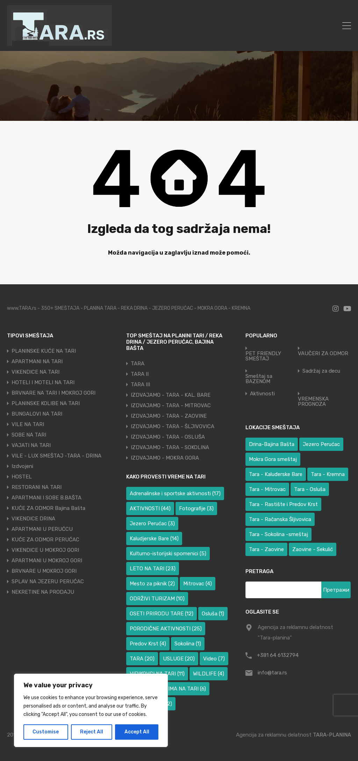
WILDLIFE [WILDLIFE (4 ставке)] (208, 674)
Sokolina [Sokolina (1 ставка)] (187, 644)
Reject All (91, 732)
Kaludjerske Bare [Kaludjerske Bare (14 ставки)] (154, 538)
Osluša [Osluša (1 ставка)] (213, 613)
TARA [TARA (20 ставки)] (142, 659)
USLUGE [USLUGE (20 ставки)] (179, 659)
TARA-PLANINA (332, 735)
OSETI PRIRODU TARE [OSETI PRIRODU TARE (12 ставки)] (161, 613)
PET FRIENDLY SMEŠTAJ (263, 356)
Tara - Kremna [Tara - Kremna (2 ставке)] (328, 474)
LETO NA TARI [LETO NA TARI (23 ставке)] (153, 568)
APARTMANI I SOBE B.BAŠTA (46, 498)
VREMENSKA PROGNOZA (313, 401)
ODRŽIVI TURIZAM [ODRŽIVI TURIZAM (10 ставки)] (157, 598)
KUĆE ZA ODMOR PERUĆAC (45, 539)
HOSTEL (22, 477)
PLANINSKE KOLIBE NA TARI (46, 403)
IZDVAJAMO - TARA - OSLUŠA (168, 437)
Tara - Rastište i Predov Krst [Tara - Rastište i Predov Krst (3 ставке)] (283, 504)
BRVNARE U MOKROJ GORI (44, 571)
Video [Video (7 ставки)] (214, 659)
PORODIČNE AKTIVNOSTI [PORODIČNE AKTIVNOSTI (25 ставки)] (166, 628)
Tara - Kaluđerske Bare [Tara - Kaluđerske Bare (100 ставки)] (275, 474)
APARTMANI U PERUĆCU (42, 529)
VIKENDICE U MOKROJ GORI (45, 550)
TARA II (140, 374)
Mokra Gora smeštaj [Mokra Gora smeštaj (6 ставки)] (273, 459)
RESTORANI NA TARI (37, 487)
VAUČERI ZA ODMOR (323, 353)
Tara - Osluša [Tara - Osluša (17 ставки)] (309, 489)
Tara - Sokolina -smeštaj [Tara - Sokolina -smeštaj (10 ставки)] (278, 534)
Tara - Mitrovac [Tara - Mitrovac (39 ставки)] (267, 489)
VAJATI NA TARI (31, 445)
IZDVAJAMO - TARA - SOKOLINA (170, 447)
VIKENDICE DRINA (33, 518)
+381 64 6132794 (278, 655)
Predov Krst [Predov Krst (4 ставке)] (148, 644)
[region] (91, 710)
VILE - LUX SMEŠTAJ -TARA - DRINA (56, 456)
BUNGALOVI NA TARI (37, 414)
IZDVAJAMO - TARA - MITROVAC (171, 405)
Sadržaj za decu (321, 371)
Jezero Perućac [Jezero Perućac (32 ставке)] (321, 444)
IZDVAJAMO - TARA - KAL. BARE (170, 395)
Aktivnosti (262, 393)
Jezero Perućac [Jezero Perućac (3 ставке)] (152, 523)
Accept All (136, 732)
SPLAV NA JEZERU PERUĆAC (48, 581)
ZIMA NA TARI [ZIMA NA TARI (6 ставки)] (185, 689)
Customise (46, 732)
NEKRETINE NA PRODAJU (43, 592)
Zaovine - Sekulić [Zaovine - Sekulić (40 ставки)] (312, 549)
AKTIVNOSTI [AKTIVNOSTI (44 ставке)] (150, 508)
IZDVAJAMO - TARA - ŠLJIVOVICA (172, 426)
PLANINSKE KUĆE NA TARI (44, 351)
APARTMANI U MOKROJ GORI (47, 560)
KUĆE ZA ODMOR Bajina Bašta (48, 508)
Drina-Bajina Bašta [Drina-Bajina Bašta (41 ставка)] (271, 444)
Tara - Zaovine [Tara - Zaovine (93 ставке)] (266, 549)
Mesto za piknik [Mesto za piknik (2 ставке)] (152, 583)
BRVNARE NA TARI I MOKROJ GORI (53, 393)
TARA (137, 363)
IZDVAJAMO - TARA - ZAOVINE (169, 416)
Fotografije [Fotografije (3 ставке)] (196, 508)
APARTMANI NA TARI (37, 361)
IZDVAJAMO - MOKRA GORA (165, 458)
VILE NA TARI (28, 424)
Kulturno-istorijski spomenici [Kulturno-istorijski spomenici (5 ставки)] (168, 553)
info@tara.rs (272, 672)
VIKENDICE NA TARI (35, 372)
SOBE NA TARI (29, 435)
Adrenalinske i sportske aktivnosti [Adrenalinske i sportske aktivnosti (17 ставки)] (175, 493)
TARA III (140, 384)
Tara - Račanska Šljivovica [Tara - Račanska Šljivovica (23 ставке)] (280, 519)
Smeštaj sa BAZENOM (258, 379)
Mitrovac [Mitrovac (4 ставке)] (197, 583)
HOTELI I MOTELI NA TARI (43, 382)
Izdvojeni (22, 466)
